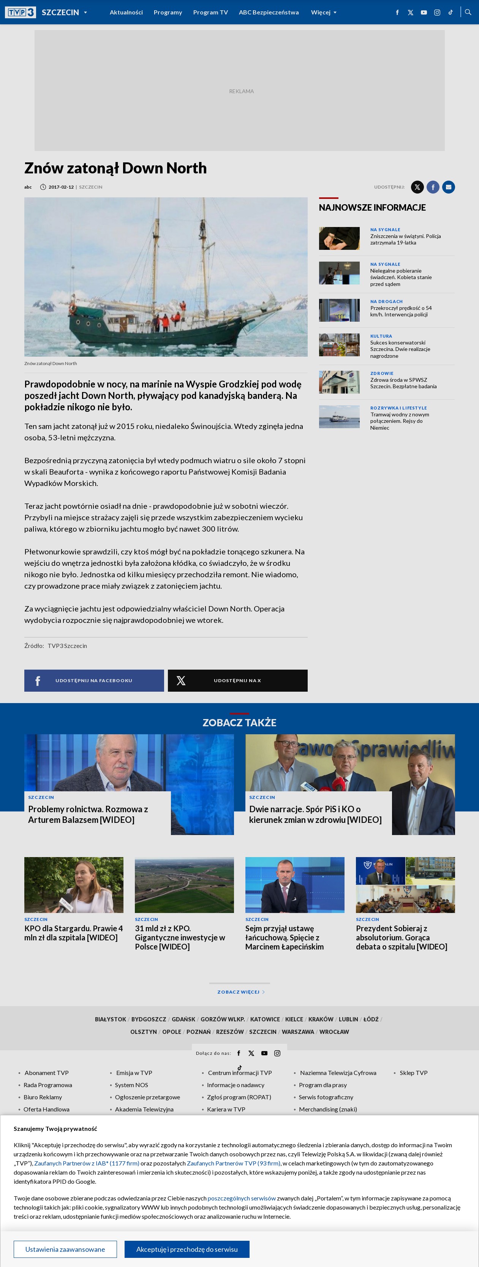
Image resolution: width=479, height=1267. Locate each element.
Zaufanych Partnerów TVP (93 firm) (233, 1163)
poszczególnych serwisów (242, 1198)
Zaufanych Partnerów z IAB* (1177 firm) (86, 1163)
